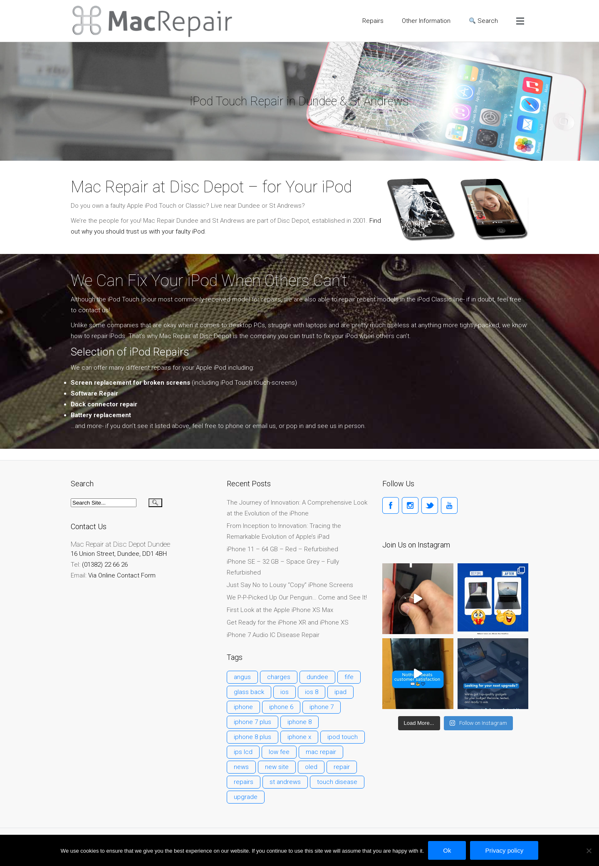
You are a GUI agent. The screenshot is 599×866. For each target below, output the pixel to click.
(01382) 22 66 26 (105, 564)
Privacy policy (504, 850)
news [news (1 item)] (241, 767)
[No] (588, 850)
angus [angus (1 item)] (242, 677)
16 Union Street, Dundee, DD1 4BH (119, 553)
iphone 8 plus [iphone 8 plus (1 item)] (252, 737)
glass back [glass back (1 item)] (249, 692)
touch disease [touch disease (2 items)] (337, 782)
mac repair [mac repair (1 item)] (321, 752)
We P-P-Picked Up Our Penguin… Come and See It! (297, 597)
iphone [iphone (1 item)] (243, 707)
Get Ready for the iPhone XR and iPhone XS (288, 622)
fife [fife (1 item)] (349, 677)
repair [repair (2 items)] (342, 767)
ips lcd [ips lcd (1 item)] (243, 752)
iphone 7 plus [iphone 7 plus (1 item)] (252, 722)
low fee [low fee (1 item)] (279, 752)
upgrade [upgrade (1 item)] (245, 797)
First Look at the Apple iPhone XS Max (280, 610)
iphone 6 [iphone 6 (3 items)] (281, 707)
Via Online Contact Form (122, 575)
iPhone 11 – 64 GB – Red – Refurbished (282, 549)
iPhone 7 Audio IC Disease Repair (273, 635)
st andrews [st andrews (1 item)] (285, 782)
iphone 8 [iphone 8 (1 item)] (299, 722)
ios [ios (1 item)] (284, 692)
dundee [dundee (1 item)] (317, 677)
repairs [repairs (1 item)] (243, 782)
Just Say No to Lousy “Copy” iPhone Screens (290, 585)
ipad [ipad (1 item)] (340, 692)
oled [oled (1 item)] (311, 767)
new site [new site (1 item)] (277, 767)
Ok (447, 850)
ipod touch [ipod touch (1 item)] (342, 737)
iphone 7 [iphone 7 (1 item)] (321, 707)
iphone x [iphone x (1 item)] (299, 737)
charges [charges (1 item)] (278, 677)
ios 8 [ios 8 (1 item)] (311, 692)
